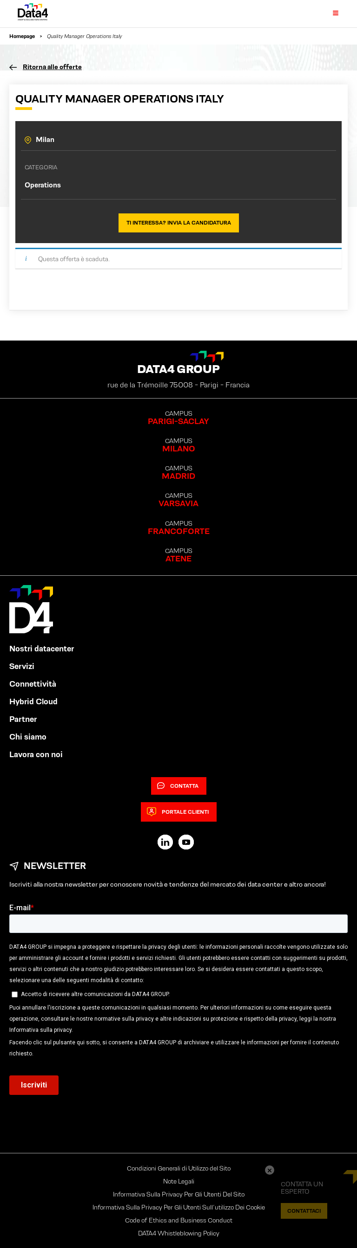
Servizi (21, 666)
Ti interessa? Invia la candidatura (178, 222)
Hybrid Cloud (33, 701)
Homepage (22, 36)
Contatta (177, 786)
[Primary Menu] (330, 13)
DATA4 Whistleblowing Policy (178, 1233)
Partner (23, 719)
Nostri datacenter (41, 648)
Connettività (32, 683)
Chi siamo (27, 736)
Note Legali (178, 1181)
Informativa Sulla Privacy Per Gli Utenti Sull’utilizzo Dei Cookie (179, 1207)
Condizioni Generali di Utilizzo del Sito (179, 1168)
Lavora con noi (36, 754)
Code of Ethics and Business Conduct (178, 1220)
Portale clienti (178, 812)
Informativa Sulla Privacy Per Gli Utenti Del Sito (179, 1194)
